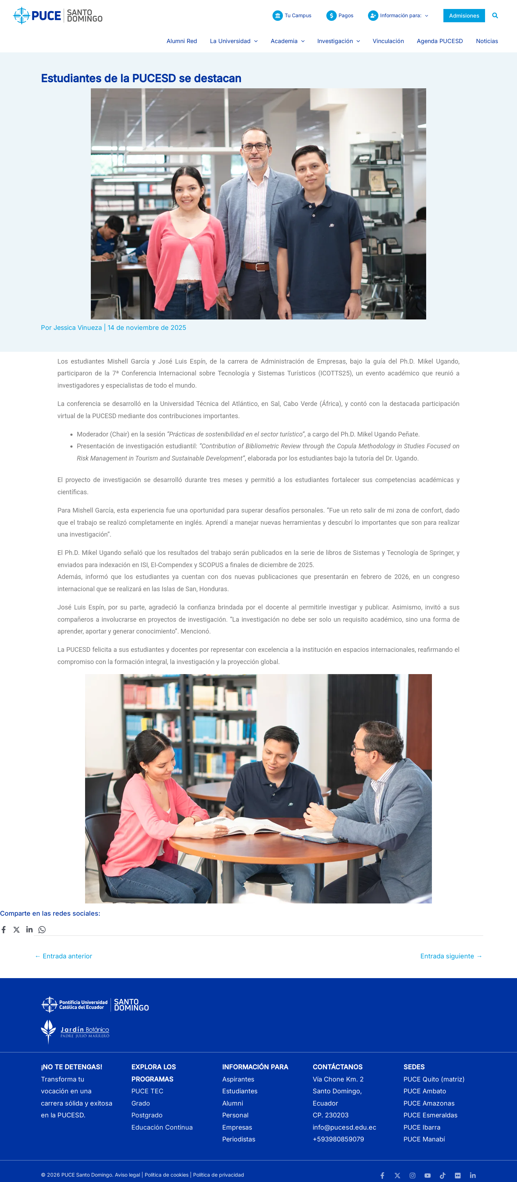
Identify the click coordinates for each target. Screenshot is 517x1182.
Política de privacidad (218, 1167)
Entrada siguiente (451, 948)
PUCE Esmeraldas (431, 1108)
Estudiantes (240, 1084)
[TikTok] (442, 1168)
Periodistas (239, 1131)
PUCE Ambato (425, 1084)
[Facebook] (3, 922)
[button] (423, 15)
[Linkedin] (28, 922)
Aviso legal (127, 1167)
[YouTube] (427, 1168)
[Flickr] (458, 1168)
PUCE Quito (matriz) (434, 1071)
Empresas (237, 1119)
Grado (140, 1095)
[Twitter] (16, 922)
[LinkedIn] (473, 1168)
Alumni (232, 1095)
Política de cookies (166, 1167)
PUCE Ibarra (422, 1119)
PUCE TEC (147, 1084)
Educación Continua (162, 1119)
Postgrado (147, 1108)
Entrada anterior (63, 948)
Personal (236, 1108)
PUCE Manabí (424, 1131)
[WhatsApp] (41, 922)
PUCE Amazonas (429, 1095)
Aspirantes (238, 1071)
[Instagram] (412, 1168)
